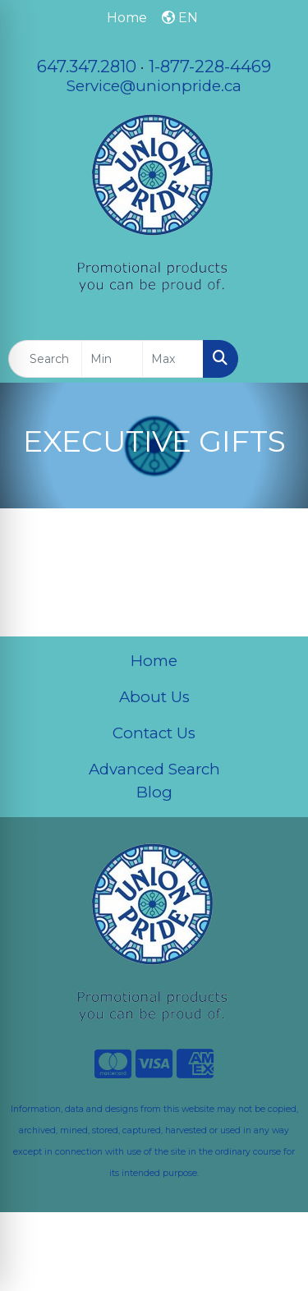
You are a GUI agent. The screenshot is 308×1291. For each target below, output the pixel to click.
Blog (154, 792)
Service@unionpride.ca (154, 85)
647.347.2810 (86, 66)
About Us (154, 696)
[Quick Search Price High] (173, 359)
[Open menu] (275, 358)
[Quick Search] (45, 359)
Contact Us (154, 733)
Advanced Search (154, 769)
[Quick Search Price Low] (112, 359)
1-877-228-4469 (210, 66)
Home (154, 660)
